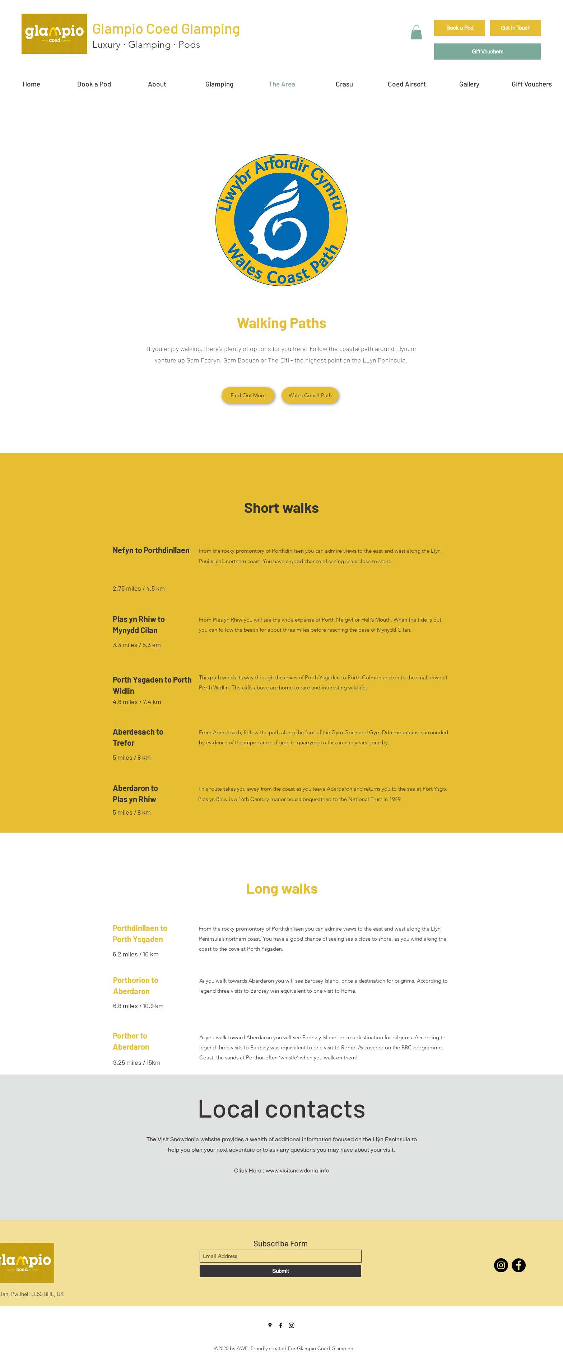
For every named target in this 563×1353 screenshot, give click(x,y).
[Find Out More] (248, 395)
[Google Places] (270, 1325)
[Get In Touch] (515, 28)
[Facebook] (519, 1265)
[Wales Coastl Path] (310, 395)
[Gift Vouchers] (487, 51)
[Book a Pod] (459, 28)
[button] (416, 32)
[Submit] (280, 1271)
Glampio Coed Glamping (166, 28)
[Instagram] (501, 1265)
